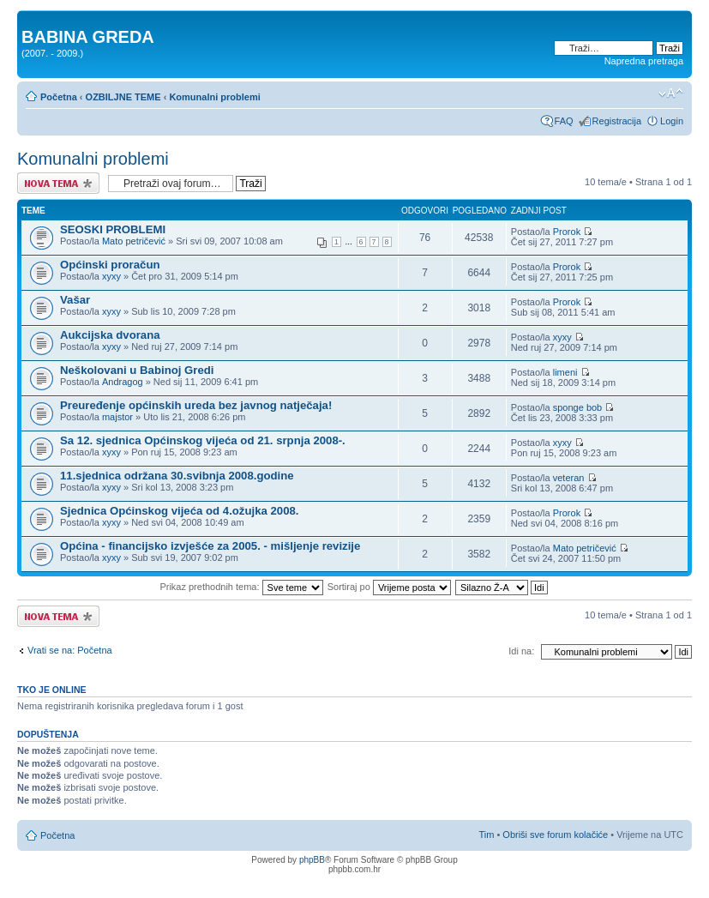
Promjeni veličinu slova (670, 93)
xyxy (111, 276)
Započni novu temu (58, 183)
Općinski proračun (110, 264)
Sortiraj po (389, 587)
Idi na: (521, 651)
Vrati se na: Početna (69, 650)
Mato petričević (133, 241)
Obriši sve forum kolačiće (555, 834)
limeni (565, 372)
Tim (486, 834)
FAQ (564, 121)
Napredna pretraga (643, 61)
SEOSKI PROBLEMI (112, 229)
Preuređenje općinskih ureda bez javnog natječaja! (196, 405)
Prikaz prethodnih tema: (240, 587)
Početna (58, 97)
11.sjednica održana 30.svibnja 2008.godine (177, 475)
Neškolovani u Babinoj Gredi (137, 370)
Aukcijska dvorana (110, 334)
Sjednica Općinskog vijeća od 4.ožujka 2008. (179, 510)
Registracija (616, 121)
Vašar (75, 299)
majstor (117, 417)
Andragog (122, 382)
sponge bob (578, 407)
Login (671, 121)
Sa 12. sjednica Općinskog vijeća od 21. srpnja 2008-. (202, 440)
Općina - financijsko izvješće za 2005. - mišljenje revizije (210, 545)
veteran (569, 478)
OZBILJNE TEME (123, 97)
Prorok (566, 231)
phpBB (312, 860)
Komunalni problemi (214, 97)
